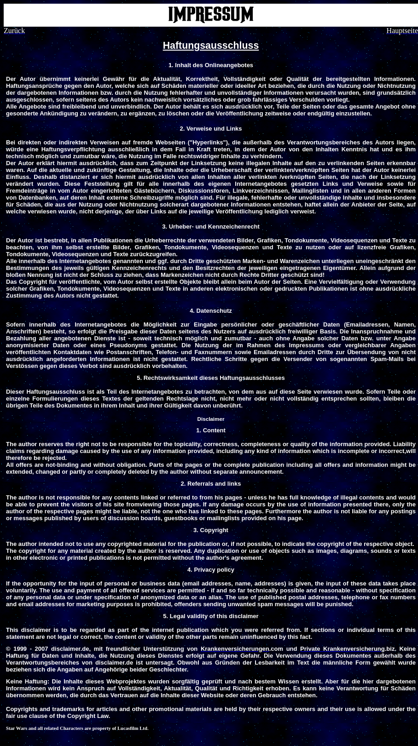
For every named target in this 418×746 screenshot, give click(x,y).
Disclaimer (210, 419)
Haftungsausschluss (211, 45)
